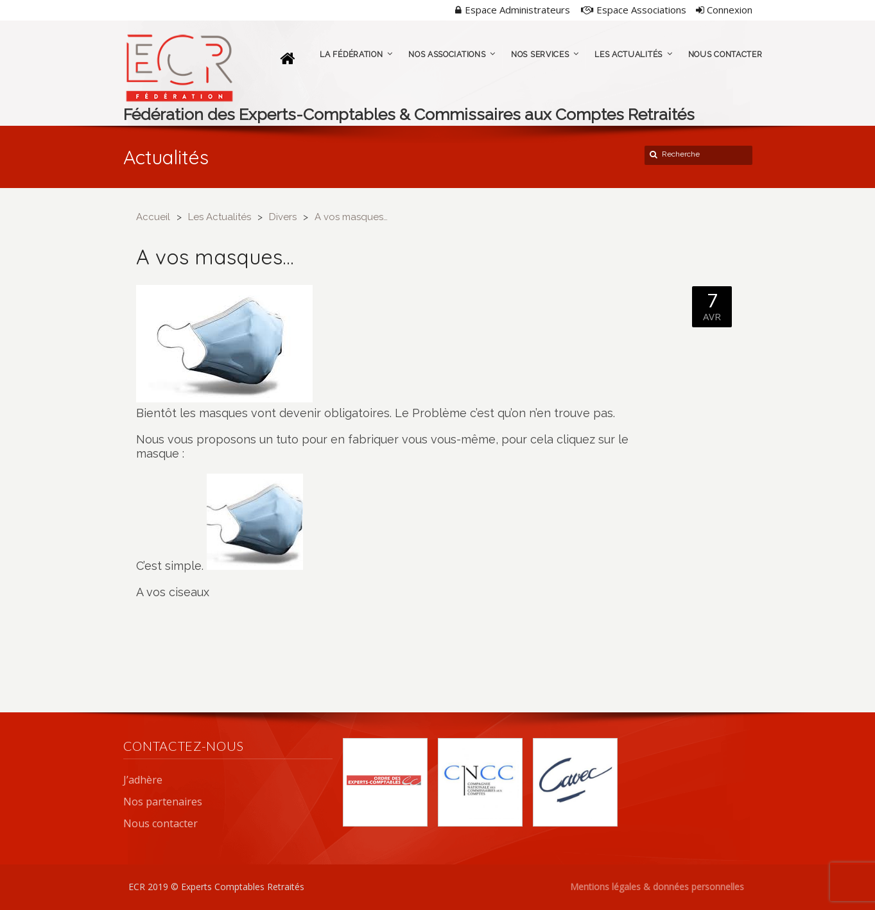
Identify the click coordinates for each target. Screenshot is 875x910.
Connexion (724, 9)
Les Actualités (219, 217)
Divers (283, 217)
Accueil (153, 217)
